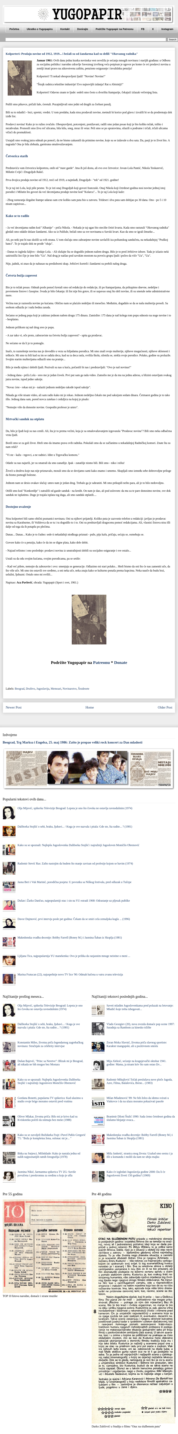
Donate (120, 662)
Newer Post (14, 707)
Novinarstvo (70, 688)
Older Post (165, 707)
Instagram (167, 29)
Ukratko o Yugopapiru (40, 29)
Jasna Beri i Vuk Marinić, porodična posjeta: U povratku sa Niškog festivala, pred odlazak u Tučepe (74, 882)
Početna (14, 29)
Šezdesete (83, 688)
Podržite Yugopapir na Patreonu (115, 29)
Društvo (30, 688)
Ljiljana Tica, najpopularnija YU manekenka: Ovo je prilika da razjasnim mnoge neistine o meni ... (73, 955)
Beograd (19, 688)
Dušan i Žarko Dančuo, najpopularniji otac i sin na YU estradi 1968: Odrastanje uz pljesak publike (73, 900)
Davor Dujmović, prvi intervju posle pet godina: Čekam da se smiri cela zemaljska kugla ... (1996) (73, 918)
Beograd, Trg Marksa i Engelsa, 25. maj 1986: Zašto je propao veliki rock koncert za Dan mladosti (72, 742)
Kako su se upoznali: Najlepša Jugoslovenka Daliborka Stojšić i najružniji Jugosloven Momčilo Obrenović (78, 845)
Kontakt (65, 29)
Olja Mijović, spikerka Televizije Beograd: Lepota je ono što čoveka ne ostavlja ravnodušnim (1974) (74, 808)
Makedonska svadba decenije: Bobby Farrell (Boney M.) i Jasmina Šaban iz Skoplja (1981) (69, 937)
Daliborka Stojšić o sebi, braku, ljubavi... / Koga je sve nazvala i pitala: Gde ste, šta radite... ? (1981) (74, 826)
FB (143, 29)
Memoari (56, 688)
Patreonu (101, 662)
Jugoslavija (42, 688)
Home (89, 707)
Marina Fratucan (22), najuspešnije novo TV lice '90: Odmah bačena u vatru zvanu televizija (70, 974)
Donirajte (82, 29)
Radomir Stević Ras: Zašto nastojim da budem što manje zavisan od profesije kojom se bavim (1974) (75, 863)
